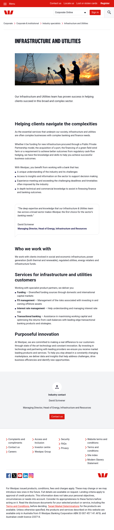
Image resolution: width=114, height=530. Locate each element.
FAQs (63, 443)
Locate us (69, 3)
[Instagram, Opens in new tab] (31, 477)
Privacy (65, 448)
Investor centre (42, 447)
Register (105, 3)
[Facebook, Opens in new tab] (8, 475)
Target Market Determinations (63, 506)
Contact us (55, 3)
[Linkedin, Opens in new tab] (25, 475)
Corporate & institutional (27, 23)
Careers (12, 451)
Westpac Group (43, 451)
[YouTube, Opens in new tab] (19, 475)
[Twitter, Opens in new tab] (14, 475)
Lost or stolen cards (86, 3)
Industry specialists (52, 23)
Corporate (8, 23)
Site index (92, 455)
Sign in (95, 12)
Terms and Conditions (17, 506)
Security (65, 439)
